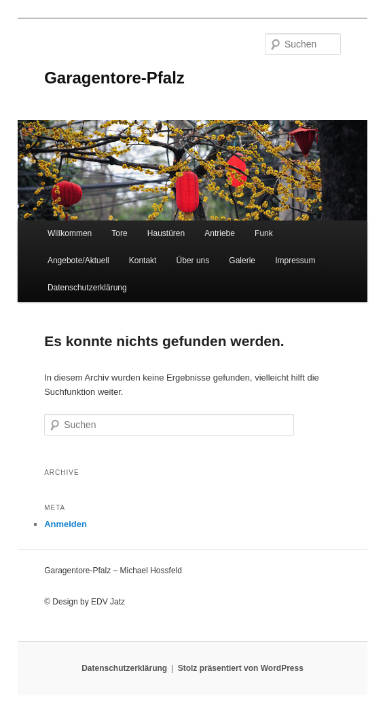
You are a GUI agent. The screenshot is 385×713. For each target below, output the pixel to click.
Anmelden (65, 524)
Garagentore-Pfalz (114, 78)
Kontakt (143, 260)
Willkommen (70, 233)
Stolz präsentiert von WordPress (241, 668)
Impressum (295, 260)
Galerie (242, 260)
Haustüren (166, 233)
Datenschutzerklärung (87, 287)
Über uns (193, 260)
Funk (264, 233)
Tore (119, 233)
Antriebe (219, 233)
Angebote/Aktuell (78, 260)
